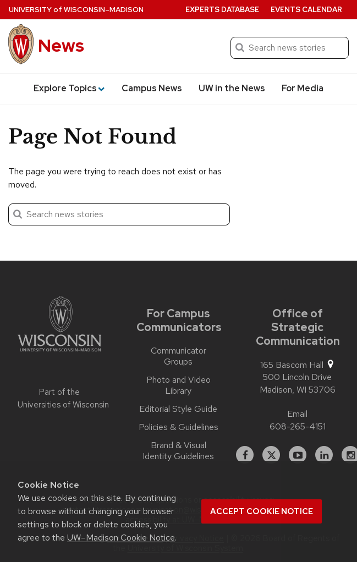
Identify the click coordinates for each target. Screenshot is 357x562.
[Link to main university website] (59, 325)
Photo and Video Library (178, 385)
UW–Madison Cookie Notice (121, 537)
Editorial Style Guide (178, 409)
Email (297, 414)
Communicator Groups (178, 356)
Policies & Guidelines (178, 427)
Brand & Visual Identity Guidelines (178, 451)
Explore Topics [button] (69, 88)
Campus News (152, 88)
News (61, 45)
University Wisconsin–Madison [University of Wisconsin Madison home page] (76, 9)
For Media (302, 88)
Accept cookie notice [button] (261, 511)
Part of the (59, 398)
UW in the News (232, 88)
